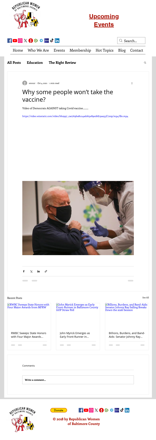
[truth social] (46, 40)
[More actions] (132, 83)
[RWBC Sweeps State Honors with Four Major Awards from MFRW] (29, 315)
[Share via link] (45, 271)
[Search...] (131, 40)
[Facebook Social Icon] (9, 40)
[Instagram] (20, 40)
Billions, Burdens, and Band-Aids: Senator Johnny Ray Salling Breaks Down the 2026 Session (127, 334)
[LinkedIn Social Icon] (57, 40)
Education (35, 62)
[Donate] (58, 410)
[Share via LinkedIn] (38, 271)
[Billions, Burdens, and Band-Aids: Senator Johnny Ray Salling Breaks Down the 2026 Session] (127, 315)
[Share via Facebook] (23, 271)
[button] (145, 62)
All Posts (14, 62)
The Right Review (62, 62)
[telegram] (41, 40)
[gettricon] (30, 40)
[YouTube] (15, 40)
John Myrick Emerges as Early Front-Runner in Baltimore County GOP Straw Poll (75, 334)
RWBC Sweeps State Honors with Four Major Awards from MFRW (28, 334)
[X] (25, 40)
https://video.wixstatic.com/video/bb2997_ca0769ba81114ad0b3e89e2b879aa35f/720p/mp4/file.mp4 (75, 116)
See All (145, 297)
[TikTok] (52, 40)
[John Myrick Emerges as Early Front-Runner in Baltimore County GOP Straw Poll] (78, 315)
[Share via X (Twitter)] (31, 271)
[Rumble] (36, 40)
